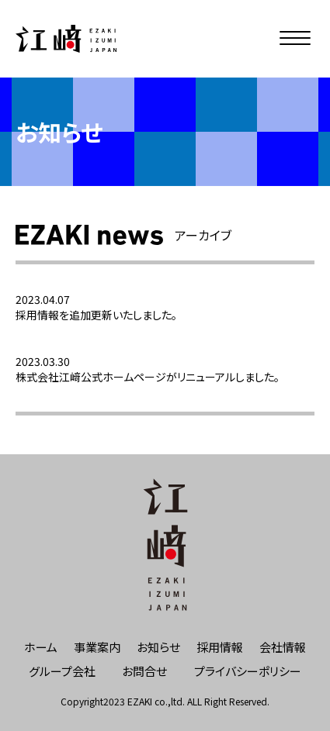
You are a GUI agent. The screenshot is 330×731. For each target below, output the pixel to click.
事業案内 (97, 647)
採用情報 (219, 647)
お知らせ (158, 647)
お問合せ (144, 671)
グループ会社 (62, 671)
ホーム (40, 647)
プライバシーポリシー (247, 671)
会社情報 (282, 647)
